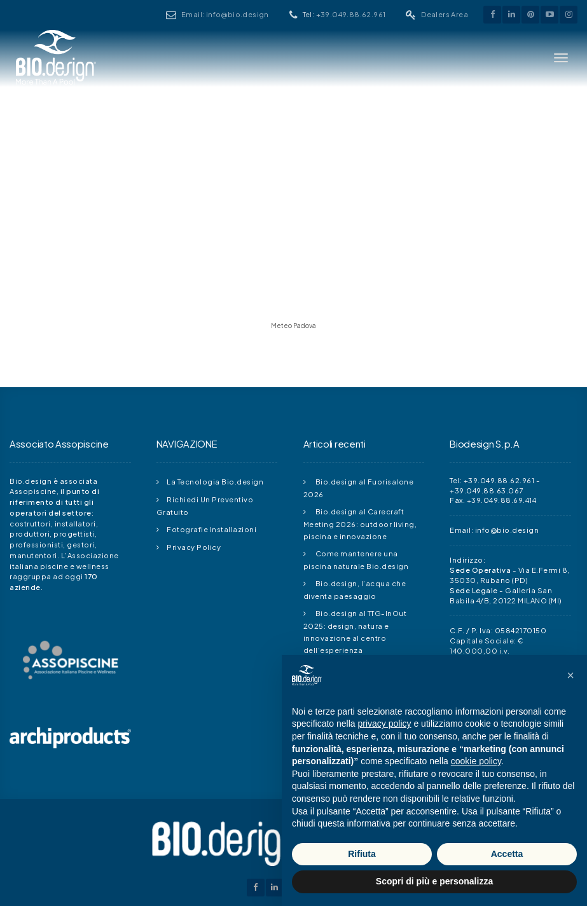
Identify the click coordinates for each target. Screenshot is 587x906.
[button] (570, 675)
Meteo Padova (293, 325)
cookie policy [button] (476, 761)
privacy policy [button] (384, 723)
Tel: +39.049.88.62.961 (492, 480)
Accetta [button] (507, 854)
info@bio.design (507, 529)
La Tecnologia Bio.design (215, 481)
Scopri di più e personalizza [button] (434, 881)
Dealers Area (449, 14)
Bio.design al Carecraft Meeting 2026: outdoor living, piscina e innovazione (360, 523)
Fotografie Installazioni (211, 529)
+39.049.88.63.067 (486, 490)
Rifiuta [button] (362, 854)
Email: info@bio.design (266, 14)
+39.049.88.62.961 (372, 14)
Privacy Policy (194, 546)
